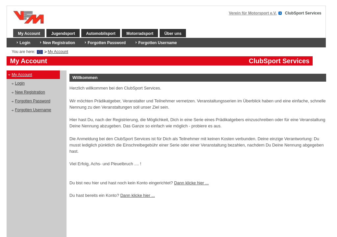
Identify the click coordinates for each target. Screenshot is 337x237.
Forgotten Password (107, 42)
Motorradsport (139, 33)
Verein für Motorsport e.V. (253, 13)
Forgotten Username (157, 42)
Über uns (172, 33)
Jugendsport (63, 33)
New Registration (59, 42)
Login (24, 42)
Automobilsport (100, 33)
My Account (29, 33)
